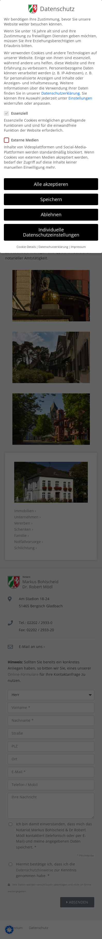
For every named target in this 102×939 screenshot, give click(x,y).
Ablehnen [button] (51, 210)
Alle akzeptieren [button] (51, 180)
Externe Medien (23, 135)
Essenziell (18, 109)
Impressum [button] (78, 243)
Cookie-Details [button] (26, 243)
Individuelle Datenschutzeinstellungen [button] (51, 228)
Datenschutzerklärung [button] (53, 243)
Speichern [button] (51, 195)
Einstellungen (80, 94)
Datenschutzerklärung (60, 88)
